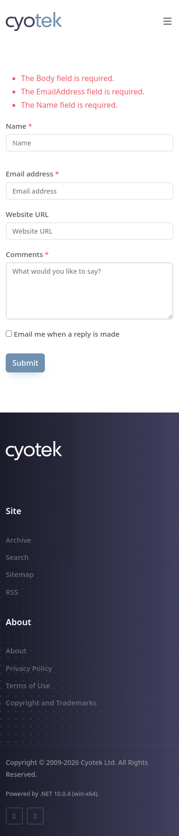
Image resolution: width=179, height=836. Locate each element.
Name (19, 126)
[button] (167, 21)
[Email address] (89, 191)
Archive (18, 540)
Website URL (27, 214)
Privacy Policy (29, 668)
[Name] (89, 143)
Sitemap (20, 574)
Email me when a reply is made (62, 334)
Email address (32, 173)
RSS (12, 592)
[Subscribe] (9, 333)
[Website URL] (89, 231)
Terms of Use (28, 685)
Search (17, 557)
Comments (27, 254)
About (16, 650)
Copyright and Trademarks (51, 702)
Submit (25, 363)
